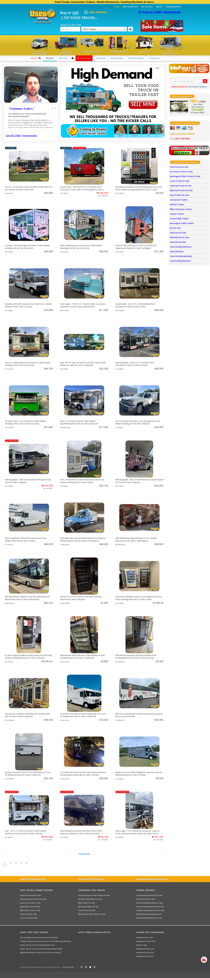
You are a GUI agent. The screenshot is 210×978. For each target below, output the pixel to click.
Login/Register (173, 6)
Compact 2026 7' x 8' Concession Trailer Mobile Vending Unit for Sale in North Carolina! (25, 422)
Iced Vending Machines (180, 261)
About (159, 6)
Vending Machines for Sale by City (152, 879)
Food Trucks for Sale (179, 167)
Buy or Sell (147, 6)
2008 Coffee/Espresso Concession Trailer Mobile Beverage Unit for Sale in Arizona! (81, 246)
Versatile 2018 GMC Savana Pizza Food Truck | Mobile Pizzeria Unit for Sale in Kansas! (28, 305)
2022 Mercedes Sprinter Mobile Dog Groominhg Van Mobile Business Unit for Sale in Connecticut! (83, 539)
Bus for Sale (175, 228)
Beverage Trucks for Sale (30, 906)
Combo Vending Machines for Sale (150, 906)
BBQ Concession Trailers (181, 209)
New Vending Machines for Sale (149, 918)
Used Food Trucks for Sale (30, 895)
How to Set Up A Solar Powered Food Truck (37, 945)
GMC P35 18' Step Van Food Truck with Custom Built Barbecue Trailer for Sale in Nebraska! (82, 364)
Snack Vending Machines (181, 256)
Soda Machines (176, 251)
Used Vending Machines (181, 246)
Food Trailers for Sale (179, 195)
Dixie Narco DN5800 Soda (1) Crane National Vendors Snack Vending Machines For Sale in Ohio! (138, 598)
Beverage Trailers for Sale (88, 906)
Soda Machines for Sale (145, 899)
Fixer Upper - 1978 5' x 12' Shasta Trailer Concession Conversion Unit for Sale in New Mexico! (83, 305)
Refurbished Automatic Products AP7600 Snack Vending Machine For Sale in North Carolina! (135, 656)
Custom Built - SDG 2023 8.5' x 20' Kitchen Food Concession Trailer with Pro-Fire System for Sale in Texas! (82, 189)
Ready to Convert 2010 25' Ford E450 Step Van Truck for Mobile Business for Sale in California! (27, 773)
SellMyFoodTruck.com (145, 949)
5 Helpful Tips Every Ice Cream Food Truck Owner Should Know (45, 941)
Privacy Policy (68, 967)
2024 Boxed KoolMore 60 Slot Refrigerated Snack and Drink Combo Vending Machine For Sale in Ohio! (138, 188)
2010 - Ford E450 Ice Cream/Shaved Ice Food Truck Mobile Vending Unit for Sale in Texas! (82, 481)
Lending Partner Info (144, 937)
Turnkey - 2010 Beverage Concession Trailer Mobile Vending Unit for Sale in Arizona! (27, 246)
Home (116, 6)
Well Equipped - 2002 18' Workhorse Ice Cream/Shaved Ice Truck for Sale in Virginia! (139, 481)
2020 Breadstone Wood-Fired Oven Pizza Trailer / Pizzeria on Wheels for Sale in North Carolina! (81, 832)
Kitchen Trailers (177, 204)
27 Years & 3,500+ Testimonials (159, 12)
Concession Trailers (179, 199)
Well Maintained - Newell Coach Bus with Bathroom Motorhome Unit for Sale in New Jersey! (27, 598)
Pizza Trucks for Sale (28, 914)
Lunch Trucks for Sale (179, 181)
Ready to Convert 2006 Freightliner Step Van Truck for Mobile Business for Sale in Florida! (138, 773)
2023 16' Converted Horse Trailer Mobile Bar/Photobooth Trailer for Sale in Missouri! (79, 422)
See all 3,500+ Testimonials (21, 135)
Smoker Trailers (177, 214)
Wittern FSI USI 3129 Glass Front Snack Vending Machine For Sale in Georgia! (80, 598)
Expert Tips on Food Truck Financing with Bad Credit (41, 949)
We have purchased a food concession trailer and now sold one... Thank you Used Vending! (30, 115)
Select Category (104, 29)
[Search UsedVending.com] (205, 81)
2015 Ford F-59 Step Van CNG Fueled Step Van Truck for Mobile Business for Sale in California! (83, 715)
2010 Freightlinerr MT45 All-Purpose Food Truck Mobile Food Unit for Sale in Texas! (25, 539)
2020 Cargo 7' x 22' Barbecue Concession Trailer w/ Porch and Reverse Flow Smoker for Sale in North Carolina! (137, 833)
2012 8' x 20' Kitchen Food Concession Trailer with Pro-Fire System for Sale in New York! (28, 188)
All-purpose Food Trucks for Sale (33, 899)
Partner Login (141, 945)
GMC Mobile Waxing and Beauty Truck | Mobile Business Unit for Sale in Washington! (136, 539)
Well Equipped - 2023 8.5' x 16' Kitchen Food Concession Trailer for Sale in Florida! (134, 364)
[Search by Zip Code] (130, 29)
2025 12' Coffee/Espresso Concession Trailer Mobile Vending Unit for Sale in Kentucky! (27, 364)
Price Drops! (84, 58)
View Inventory (130, 6)
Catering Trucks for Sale (180, 185)
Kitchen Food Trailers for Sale (90, 899)
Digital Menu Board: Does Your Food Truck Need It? (40, 952)
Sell (75, 13)
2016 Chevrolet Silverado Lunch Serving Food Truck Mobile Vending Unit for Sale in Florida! (137, 422)
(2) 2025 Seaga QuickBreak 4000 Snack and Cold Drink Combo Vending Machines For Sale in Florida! (28, 656)
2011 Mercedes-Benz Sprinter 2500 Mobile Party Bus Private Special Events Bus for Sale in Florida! (83, 773)
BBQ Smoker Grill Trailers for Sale (91, 914)
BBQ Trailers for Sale (86, 903)
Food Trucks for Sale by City (33, 879)
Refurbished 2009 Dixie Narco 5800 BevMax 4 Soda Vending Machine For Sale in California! (82, 656)
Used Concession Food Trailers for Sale (94, 895)
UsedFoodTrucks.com (145, 952)
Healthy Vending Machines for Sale (150, 910)
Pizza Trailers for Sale (86, 910)
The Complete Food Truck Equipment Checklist (39, 937)
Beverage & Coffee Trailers (182, 223)
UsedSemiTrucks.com (145, 956)
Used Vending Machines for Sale (149, 895)
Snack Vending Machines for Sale (149, 903)
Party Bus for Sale (178, 242)
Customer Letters (21, 108)
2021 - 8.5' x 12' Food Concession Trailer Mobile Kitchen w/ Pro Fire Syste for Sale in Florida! (25, 832)
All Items (50, 58)
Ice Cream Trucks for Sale (181, 171)
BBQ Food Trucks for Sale (181, 190)
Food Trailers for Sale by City (91, 879)
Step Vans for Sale (178, 232)
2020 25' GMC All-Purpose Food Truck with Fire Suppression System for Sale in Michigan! (135, 246)
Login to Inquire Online (182, 133)
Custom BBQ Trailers (179, 218)
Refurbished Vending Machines (148, 914)
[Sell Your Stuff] (179, 107)
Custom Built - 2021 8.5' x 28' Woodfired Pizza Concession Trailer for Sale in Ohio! (135, 305)
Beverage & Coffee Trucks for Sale (185, 176)
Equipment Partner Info (145, 941)
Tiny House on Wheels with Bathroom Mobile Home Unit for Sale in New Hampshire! (27, 715)
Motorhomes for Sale (179, 237)
